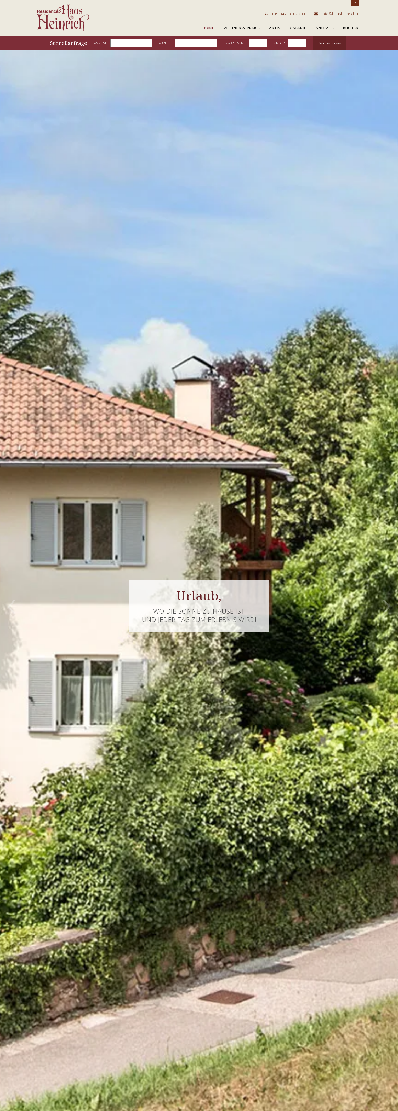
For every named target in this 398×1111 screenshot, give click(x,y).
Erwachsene (234, 43)
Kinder (279, 43)
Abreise (165, 43)
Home (208, 28)
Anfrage (324, 28)
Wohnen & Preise (241, 28)
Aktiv (275, 28)
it (355, 3)
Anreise (100, 43)
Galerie (298, 28)
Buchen (351, 28)
